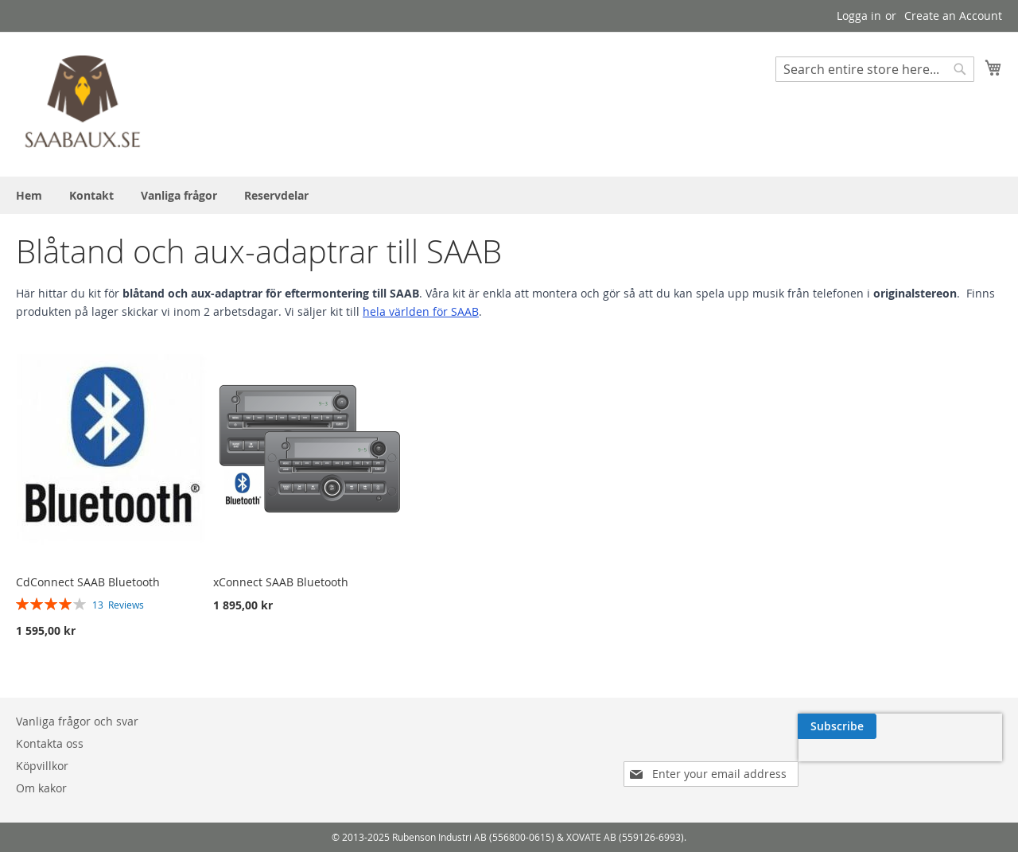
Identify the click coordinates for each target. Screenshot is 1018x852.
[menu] (509, 195)
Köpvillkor (42, 765)
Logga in (859, 15)
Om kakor (41, 788)
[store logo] (83, 103)
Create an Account (953, 15)
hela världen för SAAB (421, 311)
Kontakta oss (50, 743)
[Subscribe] (962, 726)
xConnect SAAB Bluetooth (280, 581)
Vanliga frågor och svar (77, 721)
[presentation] (851, 763)
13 (118, 604)
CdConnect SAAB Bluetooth (88, 581)
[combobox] (874, 69)
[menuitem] (29, 195)
